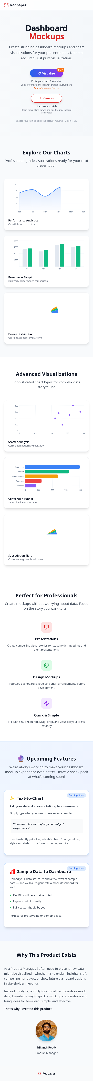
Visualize (46, 73)
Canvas (46, 98)
